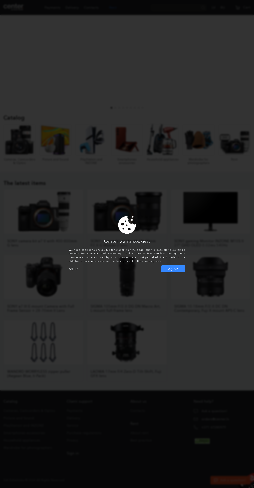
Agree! (173, 269)
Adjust (73, 269)
